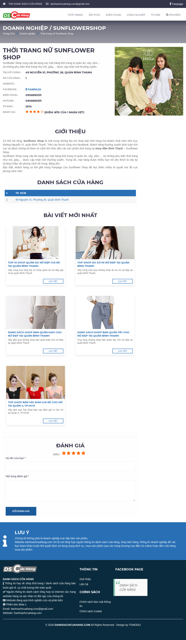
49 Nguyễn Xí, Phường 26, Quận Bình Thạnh (42, 199)
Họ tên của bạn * (16, 458)
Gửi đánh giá (21, 511)
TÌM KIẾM (173, 14)
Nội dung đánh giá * (17, 476)
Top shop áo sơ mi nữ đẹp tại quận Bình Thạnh (104, 259)
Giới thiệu (85, 579)
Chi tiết (42, 265)
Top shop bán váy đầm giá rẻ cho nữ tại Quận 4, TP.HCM (35, 398)
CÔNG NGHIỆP (136, 14)
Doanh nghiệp (27, 33)
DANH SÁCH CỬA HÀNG (128, 587)
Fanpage (176, 3)
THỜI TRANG (75, 14)
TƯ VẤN (155, 14)
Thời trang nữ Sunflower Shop (56, 33)
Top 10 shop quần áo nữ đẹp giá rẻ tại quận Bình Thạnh (35, 259)
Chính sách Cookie (91, 611)
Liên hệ (84, 584)
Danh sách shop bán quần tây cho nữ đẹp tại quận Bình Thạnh (104, 328)
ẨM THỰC (94, 14)
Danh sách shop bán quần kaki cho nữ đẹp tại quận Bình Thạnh (35, 328)
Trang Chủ (9, 33)
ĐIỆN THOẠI (113, 14)
